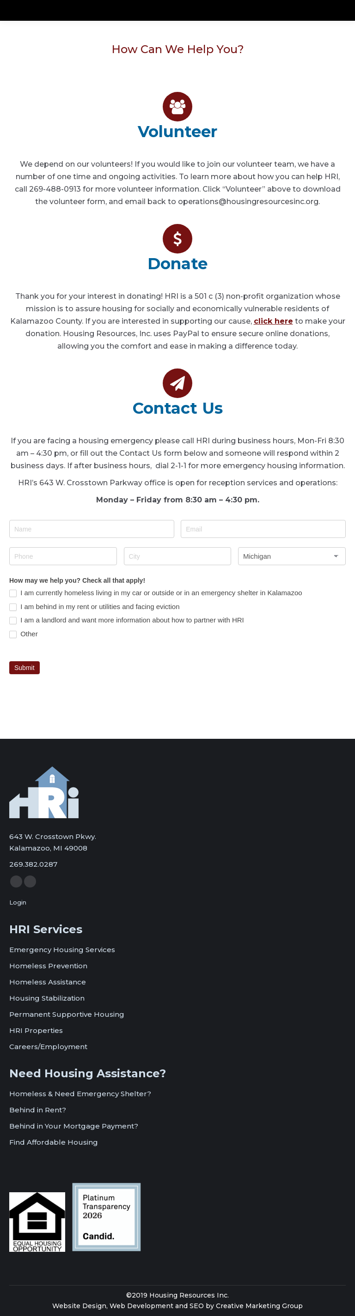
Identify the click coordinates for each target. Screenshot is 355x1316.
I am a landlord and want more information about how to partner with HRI (126, 620)
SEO (197, 1306)
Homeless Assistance (47, 982)
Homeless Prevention (48, 965)
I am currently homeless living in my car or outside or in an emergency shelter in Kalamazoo (155, 593)
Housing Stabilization (47, 998)
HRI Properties (36, 1030)
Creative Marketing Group (259, 1306)
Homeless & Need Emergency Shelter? (80, 1093)
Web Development (141, 1306)
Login (17, 902)
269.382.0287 (33, 864)
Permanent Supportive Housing (66, 1014)
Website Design (79, 1306)
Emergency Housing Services (62, 949)
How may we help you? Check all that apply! (77, 580)
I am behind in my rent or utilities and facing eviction (94, 607)
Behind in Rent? (37, 1109)
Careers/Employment (48, 1046)
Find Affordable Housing (53, 1142)
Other (23, 634)
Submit (24, 667)
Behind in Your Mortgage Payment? (73, 1126)
